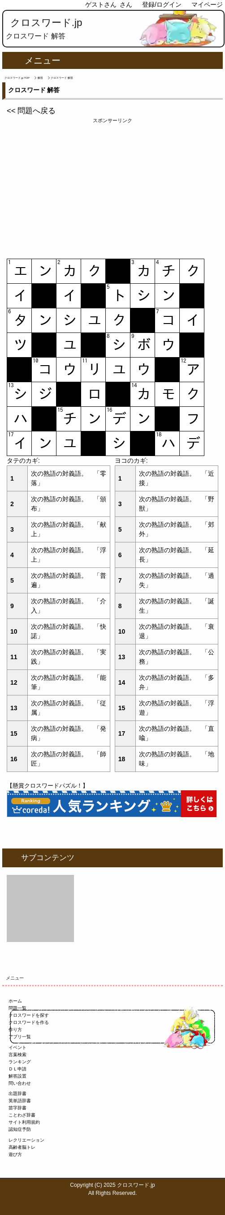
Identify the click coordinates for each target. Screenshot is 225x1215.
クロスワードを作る (29, 1022)
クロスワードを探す (29, 1015)
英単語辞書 (20, 1100)
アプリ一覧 (20, 1036)
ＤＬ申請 (17, 1068)
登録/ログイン (162, 4)
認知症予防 (20, 1129)
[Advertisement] (112, 187)
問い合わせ (20, 1083)
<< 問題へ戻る (31, 111)
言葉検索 (17, 1054)
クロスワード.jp (46, 22)
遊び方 (15, 1154)
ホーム (15, 1000)
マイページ (207, 4)
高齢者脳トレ (22, 1147)
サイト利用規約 (24, 1122)
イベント (17, 1047)
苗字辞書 (17, 1107)
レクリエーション (26, 1140)
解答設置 (17, 1076)
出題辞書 (17, 1093)
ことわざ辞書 (22, 1115)
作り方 (15, 1029)
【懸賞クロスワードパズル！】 (47, 785)
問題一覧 (17, 1008)
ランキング (20, 1061)
